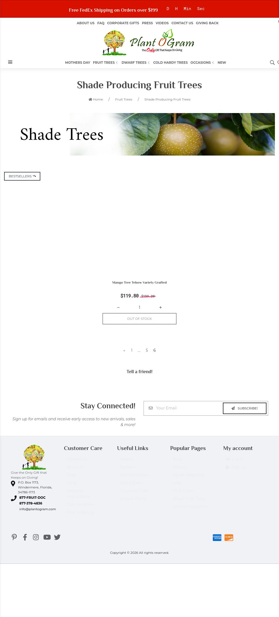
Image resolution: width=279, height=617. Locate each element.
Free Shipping (80, 515)
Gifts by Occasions (190, 509)
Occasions (202, 62)
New (222, 62)
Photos (179, 470)
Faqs (71, 478)
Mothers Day (77, 62)
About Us (75, 470)
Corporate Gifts (123, 23)
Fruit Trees (106, 62)
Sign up (236, 470)
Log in (234, 462)
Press (147, 23)
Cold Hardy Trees (170, 62)
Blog (177, 462)
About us (86, 23)
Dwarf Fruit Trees (189, 501)
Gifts (177, 486)
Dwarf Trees (136, 62)
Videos (162, 23)
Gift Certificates (134, 478)
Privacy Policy (133, 501)
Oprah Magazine (188, 478)
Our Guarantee (81, 507)
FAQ (100, 23)
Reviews (127, 470)
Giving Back (207, 23)
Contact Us (182, 23)
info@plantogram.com (37, 509)
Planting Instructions (78, 496)
